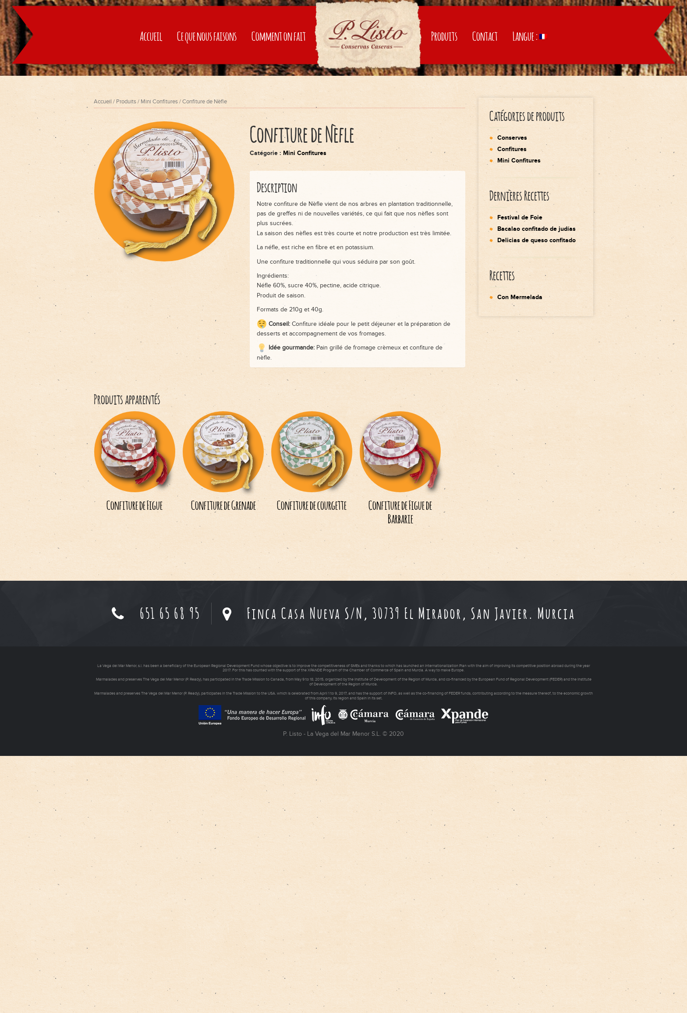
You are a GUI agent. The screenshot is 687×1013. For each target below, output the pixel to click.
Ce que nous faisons (207, 193)
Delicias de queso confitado (536, 497)
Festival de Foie (519, 474)
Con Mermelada (519, 554)
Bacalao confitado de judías (536, 486)
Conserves (512, 395)
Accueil (151, 193)
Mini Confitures (159, 358)
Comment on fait (278, 193)
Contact (485, 193)
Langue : (530, 193)
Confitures (512, 406)
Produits (444, 193)
